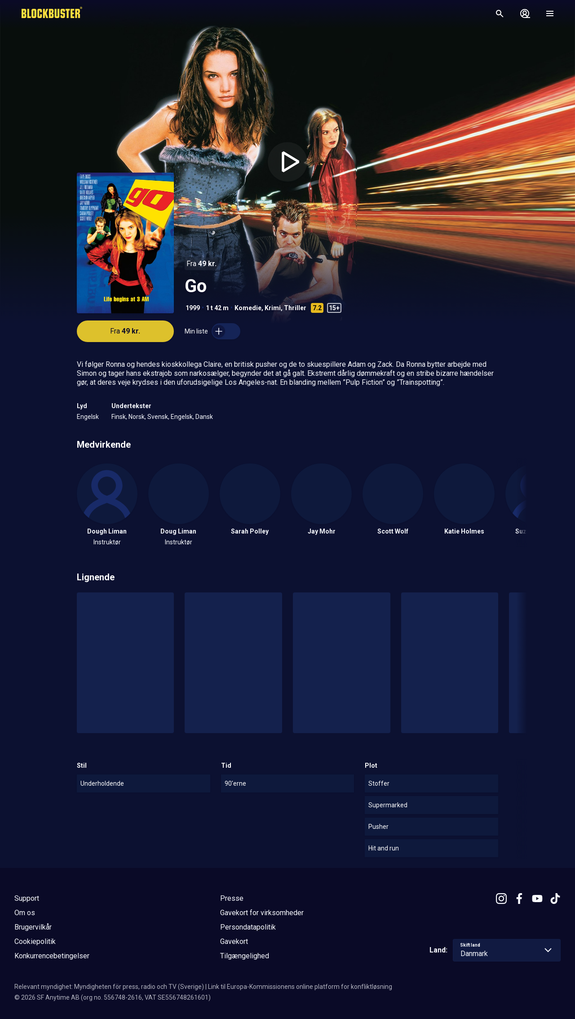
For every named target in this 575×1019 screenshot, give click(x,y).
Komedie (247, 307)
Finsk (118, 416)
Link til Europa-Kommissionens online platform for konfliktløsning (300, 986)
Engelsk (88, 416)
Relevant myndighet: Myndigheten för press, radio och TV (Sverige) (109, 986)
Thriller (295, 307)
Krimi (273, 307)
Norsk (136, 416)
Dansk (204, 416)
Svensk (157, 416)
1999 (193, 307)
